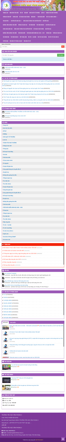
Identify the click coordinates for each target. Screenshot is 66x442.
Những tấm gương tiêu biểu (10, 25)
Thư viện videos (40, 25)
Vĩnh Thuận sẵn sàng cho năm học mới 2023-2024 (16, 97)
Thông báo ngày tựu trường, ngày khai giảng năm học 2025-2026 (19, 253)
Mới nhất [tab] (5, 322)
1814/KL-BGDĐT (8, 303)
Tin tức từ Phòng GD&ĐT (11, 78)
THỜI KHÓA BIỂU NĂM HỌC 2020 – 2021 (36, 33)
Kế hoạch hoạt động (24, 16)
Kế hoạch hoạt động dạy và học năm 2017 (15, 115)
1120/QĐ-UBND (8, 300)
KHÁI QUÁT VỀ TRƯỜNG (34, 12)
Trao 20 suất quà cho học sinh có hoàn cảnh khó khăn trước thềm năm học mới (23, 102)
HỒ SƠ (21, 12)
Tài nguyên (6, 20)
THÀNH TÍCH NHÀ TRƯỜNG (52, 12)
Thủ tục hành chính (51, 16)
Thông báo (15, 16)
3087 (18, 366)
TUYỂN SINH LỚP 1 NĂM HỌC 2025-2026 (13, 256)
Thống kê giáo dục (22, 25)
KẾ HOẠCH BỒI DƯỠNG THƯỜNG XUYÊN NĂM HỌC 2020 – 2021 (22, 111)
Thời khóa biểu (41, 16)
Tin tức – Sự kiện (32, 37)
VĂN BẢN (6, 270)
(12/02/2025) (23, 259)
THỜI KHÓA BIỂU (8, 64)
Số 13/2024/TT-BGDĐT (10, 273)
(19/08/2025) (39, 253)
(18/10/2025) (27, 250)
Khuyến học (46, 20)
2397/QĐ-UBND (8, 317)
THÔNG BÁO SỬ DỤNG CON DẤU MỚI (13, 250)
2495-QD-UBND (8, 309)
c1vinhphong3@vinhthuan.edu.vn (15, 432)
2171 (5, 294)
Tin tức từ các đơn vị (53, 37)
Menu (5, 122)
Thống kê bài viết (7, 16)
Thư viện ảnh (32, 25)
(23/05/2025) (28, 256)
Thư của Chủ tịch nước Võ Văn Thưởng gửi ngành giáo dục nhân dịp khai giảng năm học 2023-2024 (29, 91)
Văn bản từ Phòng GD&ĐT (16, 41)
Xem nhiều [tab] (13, 322)
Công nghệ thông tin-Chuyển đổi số (32, 20)
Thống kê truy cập (9, 395)
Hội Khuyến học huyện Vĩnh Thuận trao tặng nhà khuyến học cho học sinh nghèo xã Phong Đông (28, 81)
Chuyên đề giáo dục (16, 20)
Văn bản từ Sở (27, 41)
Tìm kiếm (60, 55)
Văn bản (33, 16)
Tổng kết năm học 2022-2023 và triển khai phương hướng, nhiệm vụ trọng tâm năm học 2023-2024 (28, 100)
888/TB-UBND (7, 314)
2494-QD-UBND (8, 311)
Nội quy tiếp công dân (8, 265)
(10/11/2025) (12, 341)
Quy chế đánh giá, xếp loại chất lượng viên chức (17, 281)
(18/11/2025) (39, 247)
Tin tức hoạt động (42, 37)
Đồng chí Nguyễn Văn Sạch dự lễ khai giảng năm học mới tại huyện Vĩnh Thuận (23, 88)
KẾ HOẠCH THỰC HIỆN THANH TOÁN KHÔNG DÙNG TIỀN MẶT (19, 247)
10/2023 (6, 297)
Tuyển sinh (5, 41)
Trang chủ (5, 12)
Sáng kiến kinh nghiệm (10, 51)
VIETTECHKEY (39, 440)
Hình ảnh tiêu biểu (14, 12)
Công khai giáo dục (8, 29)
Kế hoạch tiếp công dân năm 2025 (11, 259)
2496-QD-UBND (8, 306)
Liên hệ (43, 12)
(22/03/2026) (12, 328)
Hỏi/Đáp (26, 12)
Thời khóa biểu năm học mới (12, 71)
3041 (18, 379)
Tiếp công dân (23, 37)
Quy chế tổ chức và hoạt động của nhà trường (16, 285)
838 (18, 387)
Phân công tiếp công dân (9, 262)
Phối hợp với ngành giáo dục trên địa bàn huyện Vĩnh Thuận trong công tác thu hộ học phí (26, 94)
